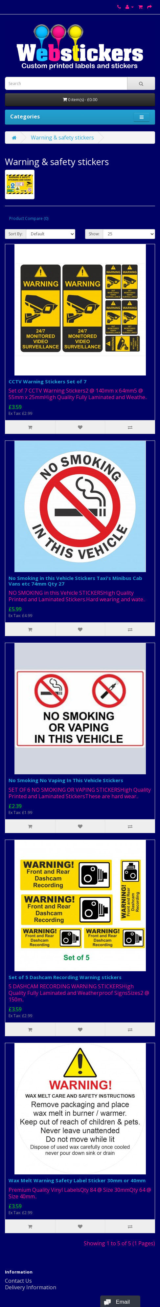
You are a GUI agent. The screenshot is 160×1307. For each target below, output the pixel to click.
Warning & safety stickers (62, 137)
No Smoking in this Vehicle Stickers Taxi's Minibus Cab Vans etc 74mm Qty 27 (75, 581)
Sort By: (16, 234)
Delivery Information (30, 1287)
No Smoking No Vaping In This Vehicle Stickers (66, 780)
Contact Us (18, 1280)
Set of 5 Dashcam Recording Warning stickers (65, 977)
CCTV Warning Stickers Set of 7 (47, 381)
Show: (94, 234)
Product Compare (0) (28, 218)
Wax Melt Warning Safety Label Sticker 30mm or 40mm (77, 1180)
